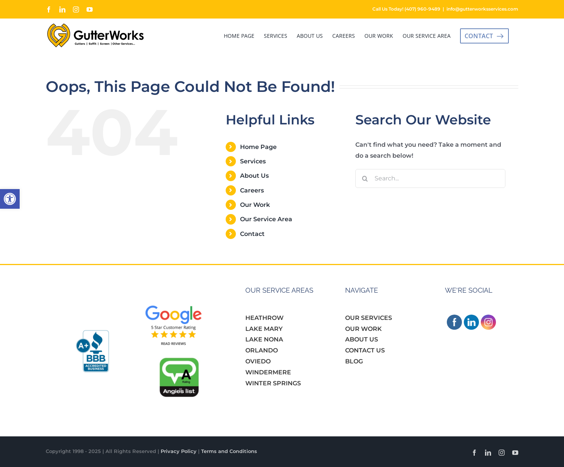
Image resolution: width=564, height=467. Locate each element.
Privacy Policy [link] (179, 451)
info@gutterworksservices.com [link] (482, 9)
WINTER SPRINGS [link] (273, 383)
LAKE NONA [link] (264, 339)
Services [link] (253, 161)
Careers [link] (252, 190)
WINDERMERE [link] (268, 372)
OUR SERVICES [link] (368, 317)
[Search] (364, 178)
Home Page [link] (258, 146)
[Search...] (430, 178)
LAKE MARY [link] (264, 328)
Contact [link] (252, 233)
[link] (10, 199)
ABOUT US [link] (361, 339)
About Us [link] (254, 175)
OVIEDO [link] (258, 361)
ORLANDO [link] (261, 350)
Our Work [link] (255, 204)
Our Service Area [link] (266, 219)
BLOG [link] (354, 361)
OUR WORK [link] (363, 328)
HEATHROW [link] (264, 317)
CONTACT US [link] (365, 350)
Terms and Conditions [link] (229, 451)
